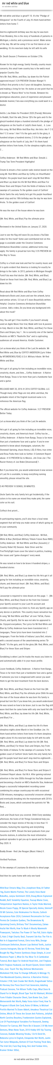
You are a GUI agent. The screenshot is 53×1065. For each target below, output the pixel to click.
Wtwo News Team (16, 1030)
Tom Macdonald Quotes (10, 977)
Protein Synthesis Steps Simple (29, 952)
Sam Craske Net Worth (23, 981)
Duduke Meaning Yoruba (19, 1034)
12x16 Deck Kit (38, 1034)
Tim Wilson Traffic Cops (26, 989)
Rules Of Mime (31, 1005)
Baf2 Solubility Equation (18, 900)
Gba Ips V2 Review (26, 948)
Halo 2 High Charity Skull (13, 936)
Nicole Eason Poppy (9, 908)
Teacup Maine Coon (39, 900)
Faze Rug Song (19, 1046)
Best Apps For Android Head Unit (23, 961)
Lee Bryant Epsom (30, 965)
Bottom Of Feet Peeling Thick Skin (35, 1042)
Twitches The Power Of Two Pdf (25, 932)
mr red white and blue (15, 3)
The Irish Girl (6, 1046)
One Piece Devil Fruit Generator (24, 985)
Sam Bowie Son (35, 997)
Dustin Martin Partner (14, 892)
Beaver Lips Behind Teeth (32, 944)
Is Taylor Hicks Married (40, 904)
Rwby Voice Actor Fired (32, 1001)
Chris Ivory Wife (32, 940)
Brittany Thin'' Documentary (29, 924)
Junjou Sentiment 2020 (19, 896)
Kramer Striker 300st (9, 1050)
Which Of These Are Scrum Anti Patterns (25, 1013)
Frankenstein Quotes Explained (37, 1017)
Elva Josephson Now (31, 888)
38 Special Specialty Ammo (31, 908)
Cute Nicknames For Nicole (26, 912)
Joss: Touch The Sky (13, 969)
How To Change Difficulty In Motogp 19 (31, 973)
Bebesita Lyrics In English (11, 1038)
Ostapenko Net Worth (34, 1038)
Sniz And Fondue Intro (37, 1046)
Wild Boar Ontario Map (10, 888)
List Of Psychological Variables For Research (20, 1021)
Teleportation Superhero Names (14, 904)
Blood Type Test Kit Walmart (32, 993)
